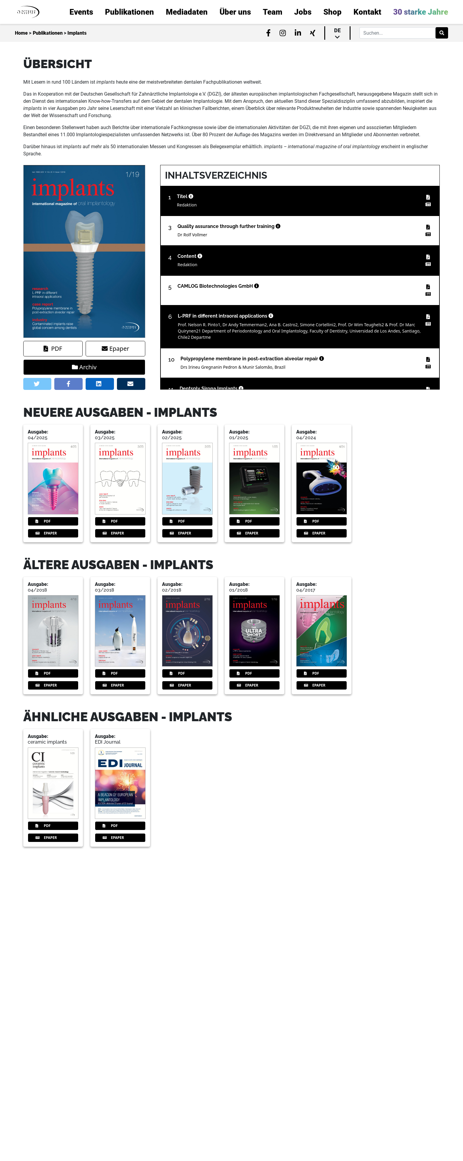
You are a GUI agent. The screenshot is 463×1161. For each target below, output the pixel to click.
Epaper (115, 348)
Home (21, 33)
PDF (53, 348)
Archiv (84, 367)
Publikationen (48, 33)
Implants (77, 33)
